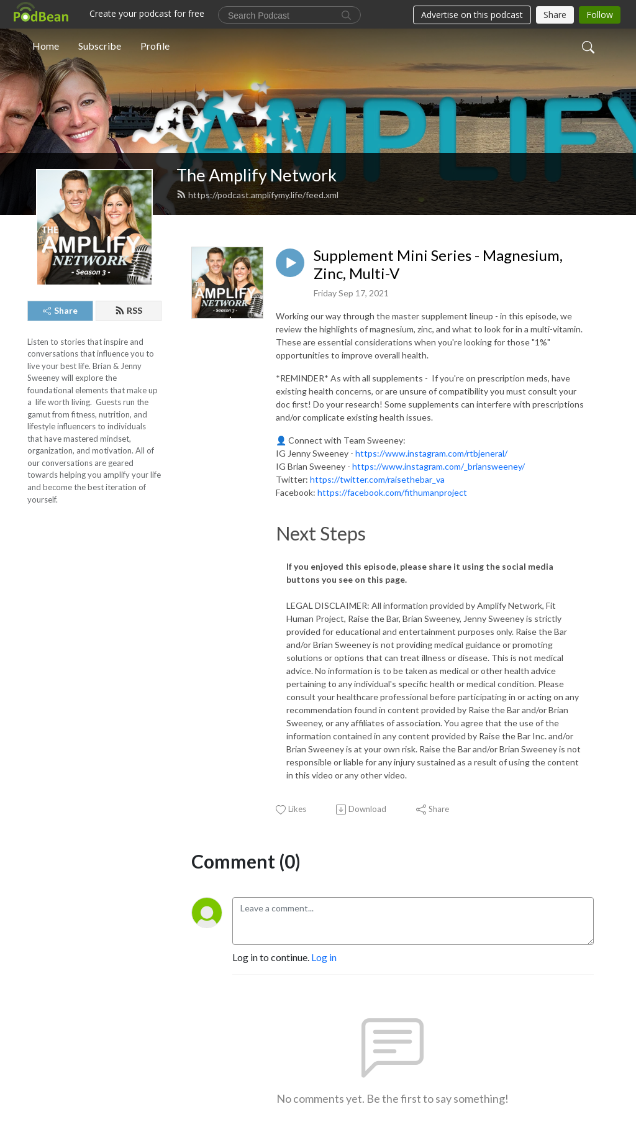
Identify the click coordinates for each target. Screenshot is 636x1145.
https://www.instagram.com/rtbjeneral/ (431, 453)
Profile (155, 46)
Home (45, 46)
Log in (324, 957)
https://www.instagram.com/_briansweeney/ (438, 466)
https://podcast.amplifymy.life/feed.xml (257, 194)
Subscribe (99, 46)
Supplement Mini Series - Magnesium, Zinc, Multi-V (438, 264)
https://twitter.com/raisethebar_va (377, 479)
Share (60, 310)
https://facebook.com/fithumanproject (392, 492)
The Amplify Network (256, 175)
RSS (128, 310)
